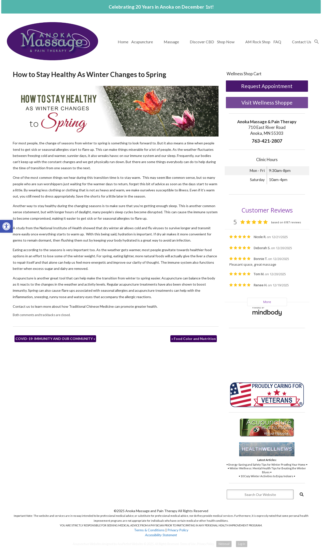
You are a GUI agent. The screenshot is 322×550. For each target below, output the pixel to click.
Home (123, 41)
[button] (317, 42)
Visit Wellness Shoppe (267, 102)
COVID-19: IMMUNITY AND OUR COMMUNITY (55, 338)
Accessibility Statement (161, 535)
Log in (241, 544)
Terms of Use (188, 544)
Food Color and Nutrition (193, 338)
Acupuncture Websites (87, 544)
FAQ (277, 41)
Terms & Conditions (149, 530)
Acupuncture (142, 41)
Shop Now (225, 41)
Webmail (224, 544)
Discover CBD (202, 41)
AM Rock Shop (257, 41)
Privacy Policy (177, 530)
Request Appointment (267, 86)
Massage (171, 41)
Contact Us (301, 41)
